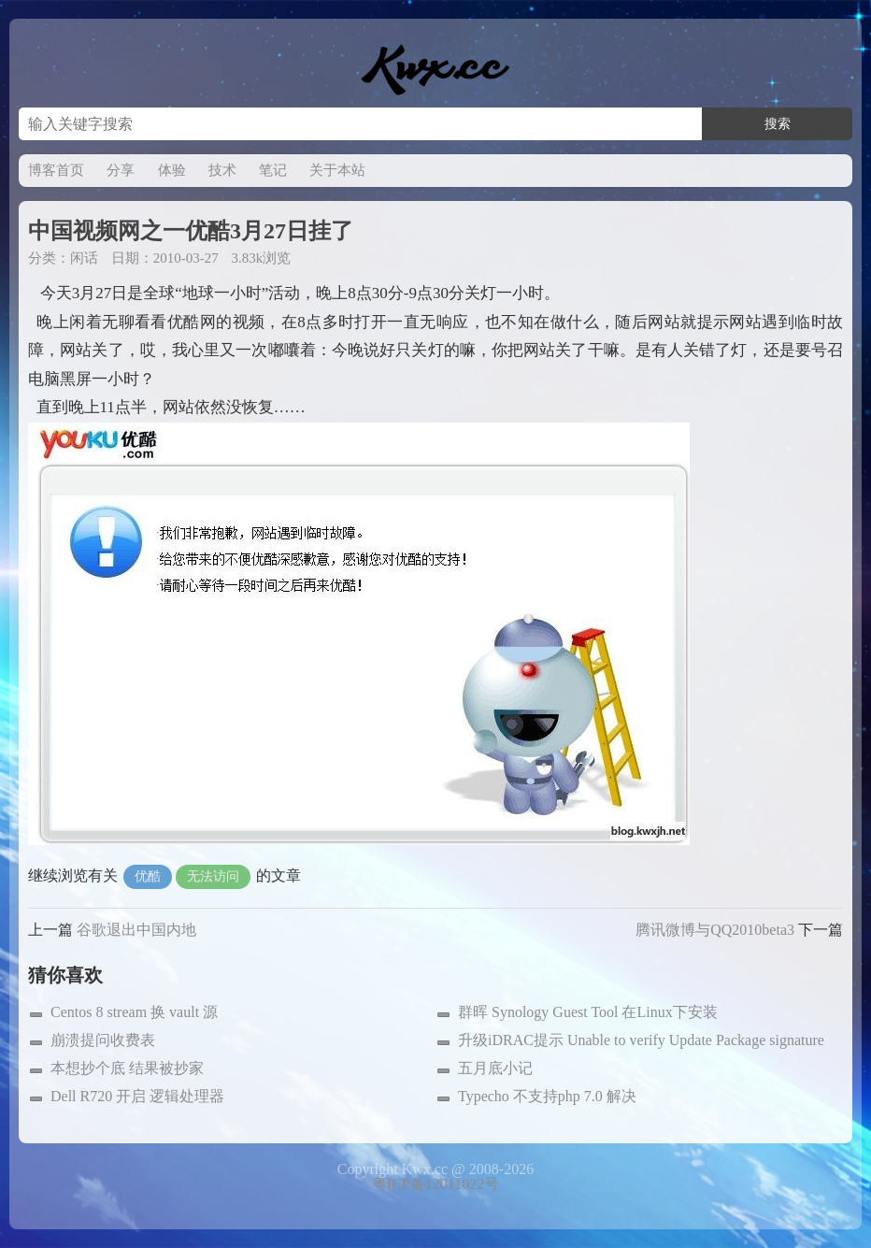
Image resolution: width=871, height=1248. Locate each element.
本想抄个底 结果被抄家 (127, 1068)
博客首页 (56, 170)
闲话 (84, 258)
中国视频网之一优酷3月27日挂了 (190, 231)
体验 (172, 170)
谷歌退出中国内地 (136, 930)
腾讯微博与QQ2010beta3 (714, 930)
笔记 (273, 170)
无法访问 (213, 876)
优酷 (148, 876)
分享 (121, 170)
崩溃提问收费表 (102, 1040)
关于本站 (337, 170)
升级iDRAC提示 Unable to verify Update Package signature (641, 1040)
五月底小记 (495, 1068)
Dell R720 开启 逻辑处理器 (137, 1096)
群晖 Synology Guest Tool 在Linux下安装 (588, 1012)
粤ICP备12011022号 (435, 1184)
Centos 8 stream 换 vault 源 (134, 1012)
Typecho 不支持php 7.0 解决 (547, 1096)
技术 (222, 170)
